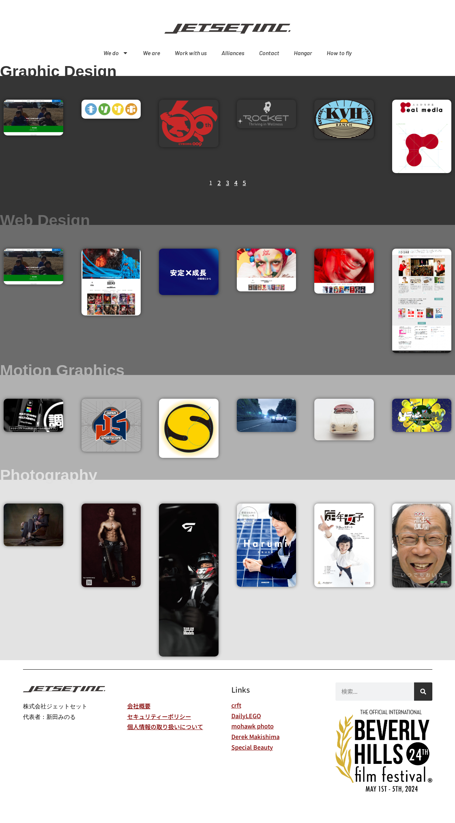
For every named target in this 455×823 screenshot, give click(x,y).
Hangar (303, 52)
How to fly (339, 52)
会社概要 (139, 705)
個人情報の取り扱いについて (165, 726)
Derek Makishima (255, 736)
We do (115, 53)
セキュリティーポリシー (159, 716)
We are (151, 52)
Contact (269, 52)
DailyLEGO (246, 715)
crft (236, 705)
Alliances (232, 52)
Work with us (191, 52)
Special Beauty (252, 747)
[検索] (423, 691)
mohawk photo (252, 725)
